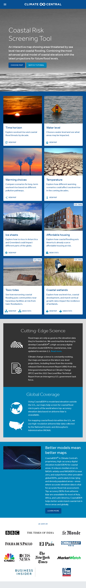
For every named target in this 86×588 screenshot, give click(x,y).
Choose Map (17, 65)
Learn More (53, 510)
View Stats (52, 253)
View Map (10, 142)
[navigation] (5, 4)
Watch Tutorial (36, 65)
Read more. (56, 351)
